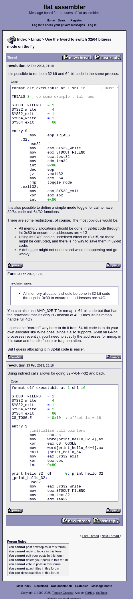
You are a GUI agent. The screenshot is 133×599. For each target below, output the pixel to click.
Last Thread (90, 536)
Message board (102, 586)
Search (62, 20)
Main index (24, 586)
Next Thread (111, 536)
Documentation (61, 586)
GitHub (89, 592)
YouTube (101, 592)
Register (76, 20)
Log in (92, 25)
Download (41, 586)
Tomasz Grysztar (62, 592)
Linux (36, 39)
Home (51, 20)
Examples (81, 586)
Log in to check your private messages (58, 25)
